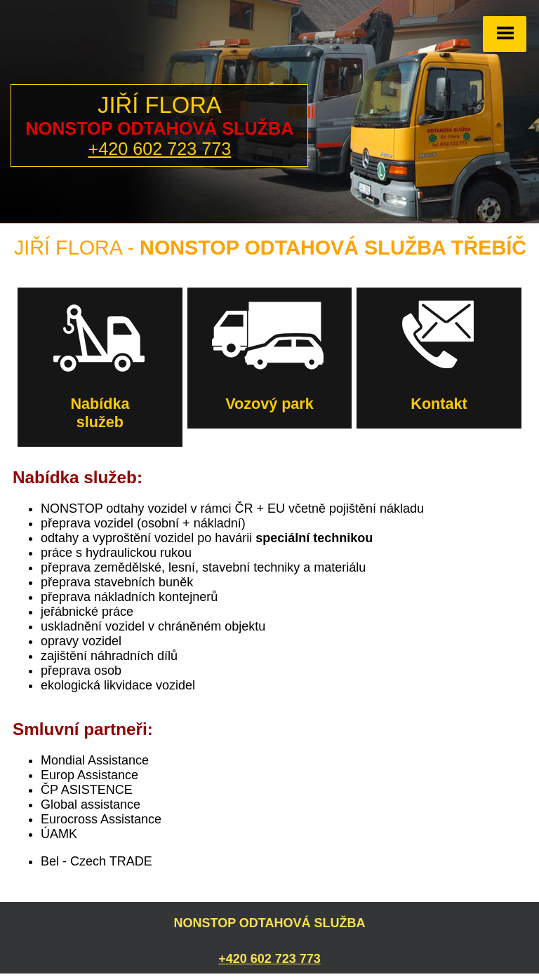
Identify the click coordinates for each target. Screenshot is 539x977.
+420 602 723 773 (159, 149)
